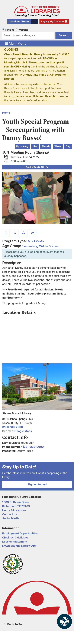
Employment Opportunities (20, 533)
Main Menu (16, 43)
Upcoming (22, 146)
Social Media (10, 518)
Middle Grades (48, 246)
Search (63, 35)
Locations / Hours (19, 21)
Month (46, 146)
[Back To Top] (37, 624)
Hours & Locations (14, 510)
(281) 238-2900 (12, 427)
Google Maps (23, 431)
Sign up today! (37, 484)
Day (68, 146)
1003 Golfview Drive (15, 502)
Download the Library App (19, 545)
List (35, 146)
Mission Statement (14, 541)
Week (57, 146)
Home (6, 112)
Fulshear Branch (44, 96)
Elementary (29, 246)
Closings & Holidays (15, 537)
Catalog (9, 29)
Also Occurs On (37, 167)
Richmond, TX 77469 (16, 506)
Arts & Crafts (35, 241)
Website (23, 29)
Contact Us (9, 514)
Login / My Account (52, 21)
